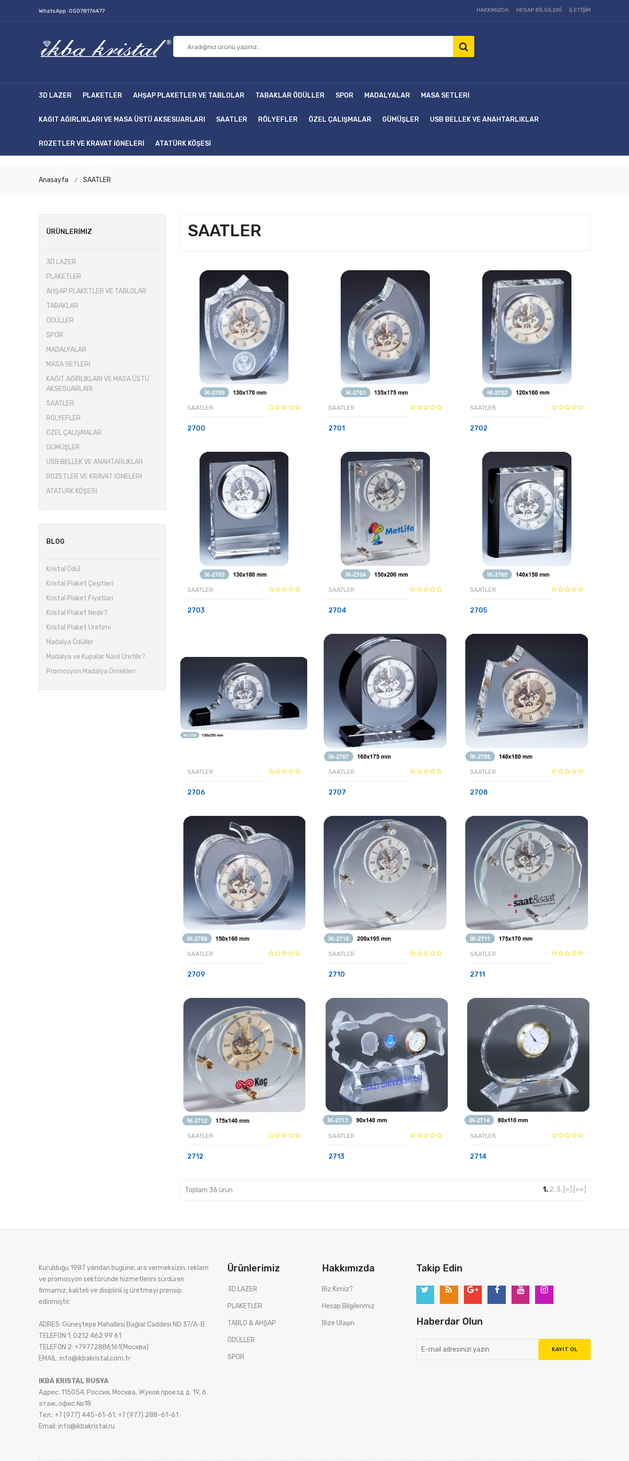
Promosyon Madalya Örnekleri (90, 671)
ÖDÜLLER (309, 95)
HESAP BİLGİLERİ (539, 10)
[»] (567, 1190)
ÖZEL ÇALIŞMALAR (340, 120)
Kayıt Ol (565, 1349)
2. (552, 1190)
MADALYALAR (387, 95)
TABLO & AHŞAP (251, 1323)
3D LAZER (55, 95)
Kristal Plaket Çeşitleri (79, 584)
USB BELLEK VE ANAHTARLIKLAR (484, 120)
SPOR (344, 95)
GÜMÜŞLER (400, 120)
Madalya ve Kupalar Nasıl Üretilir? (95, 657)
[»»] (579, 1190)
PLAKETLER (102, 95)
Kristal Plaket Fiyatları (79, 598)
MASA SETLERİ (445, 95)
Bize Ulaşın (338, 1323)
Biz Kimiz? (337, 1289)
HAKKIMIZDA (493, 10)
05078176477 (87, 11)
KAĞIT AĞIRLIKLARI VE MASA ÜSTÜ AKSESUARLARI (122, 120)
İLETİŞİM (580, 10)
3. (559, 1190)
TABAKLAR (273, 95)
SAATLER (231, 120)
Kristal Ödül (63, 569)
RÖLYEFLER (278, 120)
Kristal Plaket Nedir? (77, 613)
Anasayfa (53, 180)
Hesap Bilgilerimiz (348, 1306)
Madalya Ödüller (69, 642)
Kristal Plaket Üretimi (78, 627)
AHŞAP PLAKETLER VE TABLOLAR (188, 95)
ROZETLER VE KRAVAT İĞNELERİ (91, 144)
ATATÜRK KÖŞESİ (183, 144)
